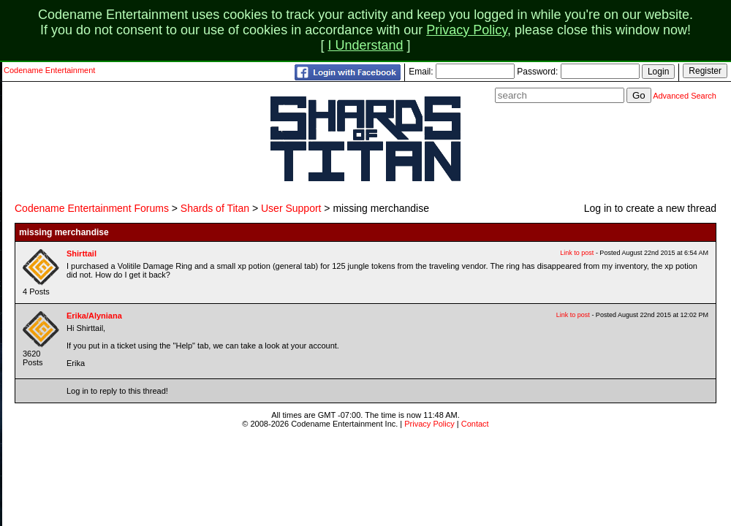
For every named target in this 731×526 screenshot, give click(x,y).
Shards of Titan (215, 208)
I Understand (365, 45)
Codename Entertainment (49, 70)
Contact (475, 423)
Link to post (577, 252)
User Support (291, 208)
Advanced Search (684, 95)
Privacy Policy (466, 30)
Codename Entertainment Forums (92, 208)
